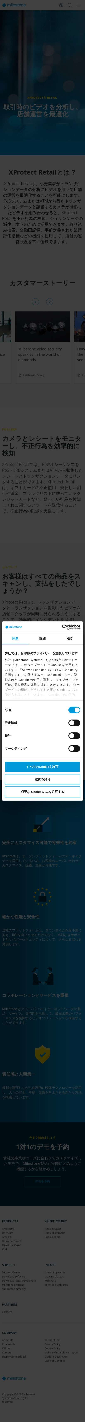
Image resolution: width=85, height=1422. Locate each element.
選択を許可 (42, 779)
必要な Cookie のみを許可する (42, 792)
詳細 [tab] (42, 638)
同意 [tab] (15, 638)
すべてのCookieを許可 (42, 766)
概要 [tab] (70, 638)
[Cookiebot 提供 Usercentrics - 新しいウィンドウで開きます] (62, 627)
